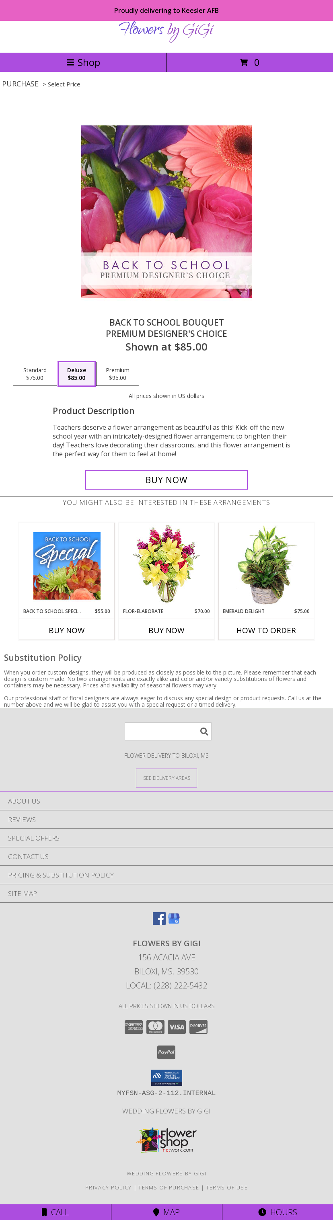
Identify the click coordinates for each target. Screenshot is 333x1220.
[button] (166, 1078)
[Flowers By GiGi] (166, 41)
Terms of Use (227, 1187)
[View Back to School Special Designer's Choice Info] (67, 565)
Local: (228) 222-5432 (166, 985)
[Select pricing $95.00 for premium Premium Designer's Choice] (118, 373)
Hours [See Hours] (277, 1212)
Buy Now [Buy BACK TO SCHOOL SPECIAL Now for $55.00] (67, 630)
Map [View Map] (166, 1212)
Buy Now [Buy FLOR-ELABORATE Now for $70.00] (166, 630)
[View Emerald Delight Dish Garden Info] (266, 565)
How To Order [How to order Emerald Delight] (266, 630)
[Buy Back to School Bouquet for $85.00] (166, 480)
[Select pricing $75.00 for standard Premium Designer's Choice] (35, 373)
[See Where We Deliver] (166, 777)
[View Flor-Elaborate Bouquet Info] (166, 565)
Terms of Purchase (168, 1187)
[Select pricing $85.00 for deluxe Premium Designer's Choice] (77, 373)
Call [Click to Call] (55, 1212)
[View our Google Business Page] (173, 922)
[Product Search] (168, 731)
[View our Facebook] (159, 922)
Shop (83, 62)
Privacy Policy (108, 1187)
